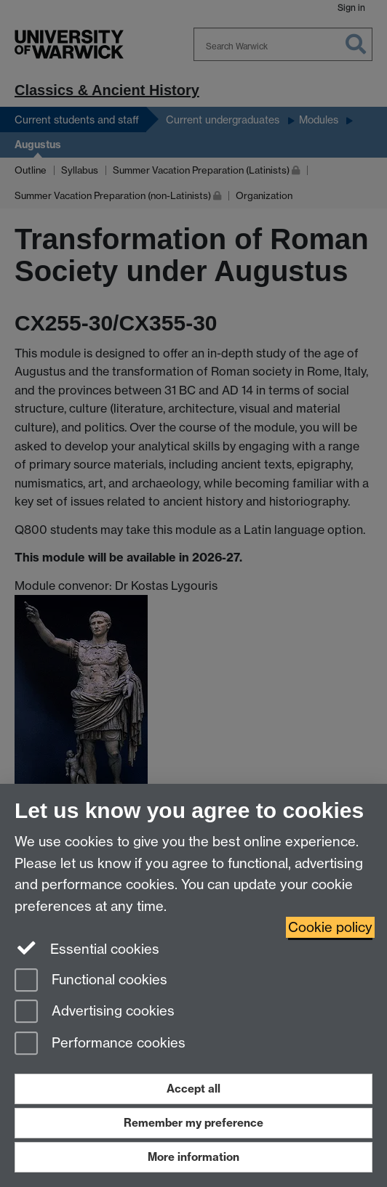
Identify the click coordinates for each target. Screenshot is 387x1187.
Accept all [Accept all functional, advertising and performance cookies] (193, 1088)
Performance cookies (100, 1044)
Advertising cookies (95, 1012)
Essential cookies (87, 948)
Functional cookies (91, 981)
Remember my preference (193, 1123)
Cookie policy (330, 927)
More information (193, 1157)
